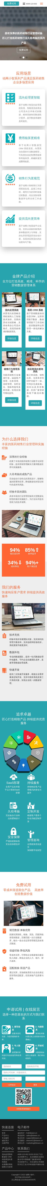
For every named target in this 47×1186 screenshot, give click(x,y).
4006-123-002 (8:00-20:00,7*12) (30, 1154)
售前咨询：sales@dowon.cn (29, 1135)
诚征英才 (5, 1141)
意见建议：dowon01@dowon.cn (30, 1141)
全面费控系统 (7, 1164)
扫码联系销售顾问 (24, 1109)
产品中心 (5, 1135)
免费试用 (11, 3)
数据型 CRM (7, 1157)
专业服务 (5, 1138)
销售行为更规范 (29, 178)
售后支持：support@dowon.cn (29, 1138)
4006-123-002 (29, 4)
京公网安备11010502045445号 (23, 1180)
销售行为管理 (7, 1167)
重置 (35, 1085)
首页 (3, 1133)
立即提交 (12, 1085)
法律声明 (5, 1143)
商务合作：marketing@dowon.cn (30, 1143)
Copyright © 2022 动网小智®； (23, 1175)
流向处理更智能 (29, 97)
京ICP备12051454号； (23, 1177)
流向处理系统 (7, 1154)
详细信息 (11, 338)
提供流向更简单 (29, 218)
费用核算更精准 (29, 138)
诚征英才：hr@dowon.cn (27, 1133)
